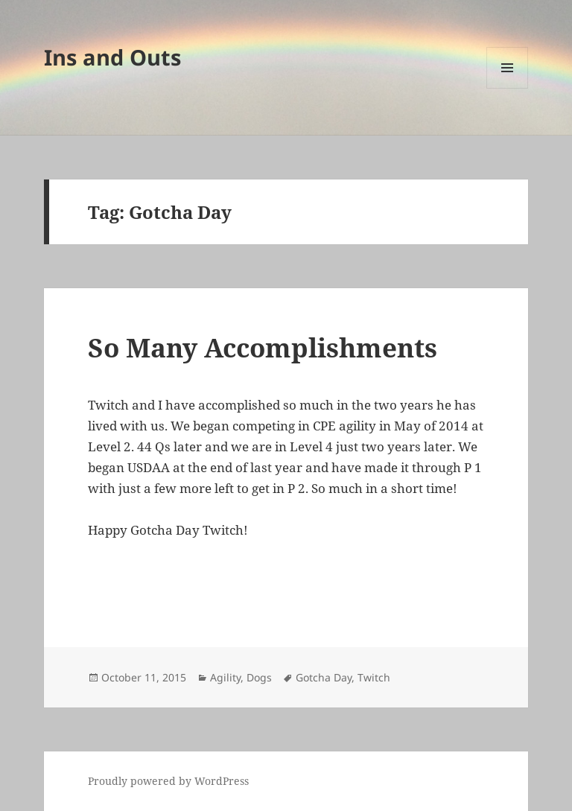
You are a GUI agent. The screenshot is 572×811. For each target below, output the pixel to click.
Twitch (374, 677)
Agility (225, 677)
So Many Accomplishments (262, 347)
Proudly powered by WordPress (168, 781)
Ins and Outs (112, 56)
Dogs (259, 677)
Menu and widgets (507, 88)
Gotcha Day (324, 677)
